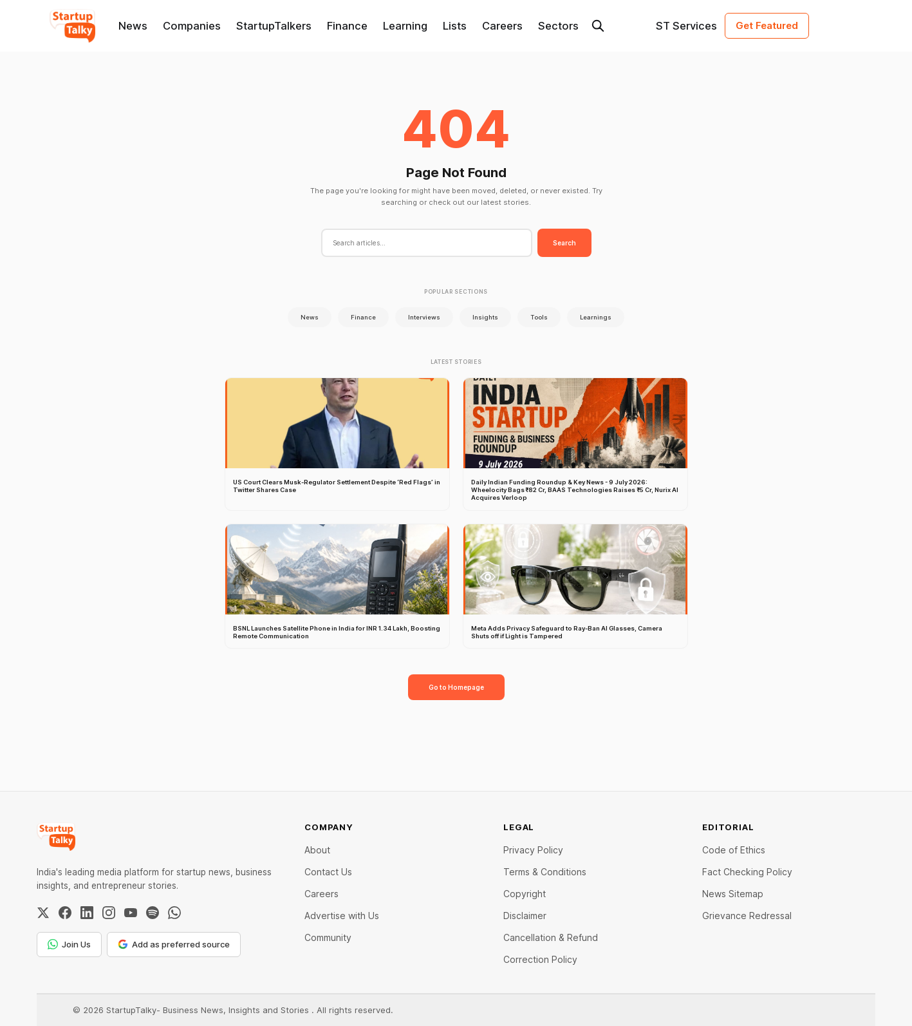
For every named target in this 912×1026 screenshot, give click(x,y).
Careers (502, 25)
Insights (485, 317)
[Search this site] (598, 26)
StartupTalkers (274, 25)
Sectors (558, 25)
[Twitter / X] (43, 912)
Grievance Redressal (747, 915)
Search (564, 243)
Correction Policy (540, 959)
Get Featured (767, 25)
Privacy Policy (533, 849)
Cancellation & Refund (550, 937)
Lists (455, 25)
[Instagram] (108, 912)
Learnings (595, 317)
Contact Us (328, 871)
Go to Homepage (456, 687)
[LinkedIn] (86, 912)
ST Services (686, 25)
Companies (192, 25)
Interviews (424, 317)
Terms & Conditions (544, 871)
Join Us (69, 944)
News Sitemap (732, 893)
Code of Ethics (733, 849)
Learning (405, 25)
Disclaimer (524, 915)
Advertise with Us (341, 915)
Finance (347, 25)
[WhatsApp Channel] (174, 912)
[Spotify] (152, 912)
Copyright (524, 893)
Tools (539, 317)
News (132, 25)
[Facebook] (65, 912)
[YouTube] (130, 912)
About (317, 849)
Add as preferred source (174, 944)
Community (327, 937)
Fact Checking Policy (747, 871)
